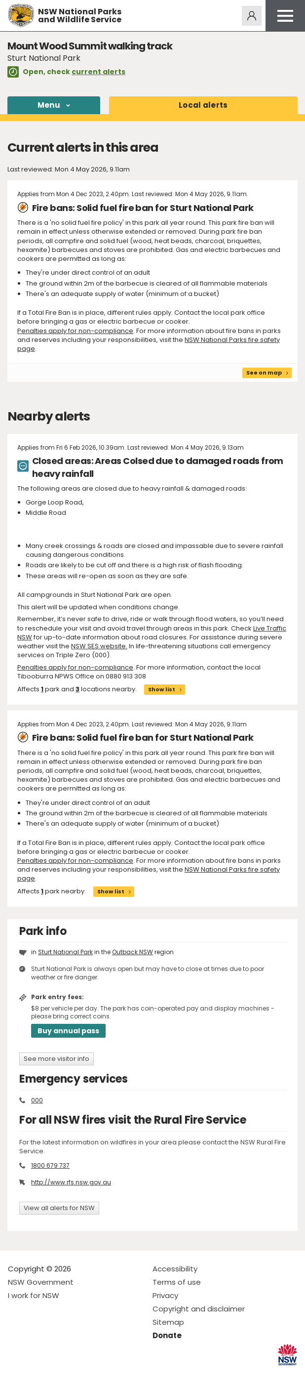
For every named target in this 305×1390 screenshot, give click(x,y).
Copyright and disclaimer (198, 1309)
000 (37, 1100)
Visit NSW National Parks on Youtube (59, 1374)
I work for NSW (33, 1295)
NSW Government (41, 1282)
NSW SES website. (99, 646)
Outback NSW (132, 952)
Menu (49, 105)
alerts (203, 105)
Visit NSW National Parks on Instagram (38, 1374)
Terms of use (176, 1282)
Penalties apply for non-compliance (75, 331)
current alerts (98, 72)
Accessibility (174, 1269)
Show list (161, 689)
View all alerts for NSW (59, 1208)
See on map (264, 373)
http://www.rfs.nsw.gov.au (71, 1182)
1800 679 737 (50, 1165)
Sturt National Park (65, 952)
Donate (167, 1335)
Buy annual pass (68, 1031)
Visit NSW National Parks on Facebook (17, 1374)
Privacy (165, 1295)
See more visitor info (56, 1058)
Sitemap (168, 1322)
